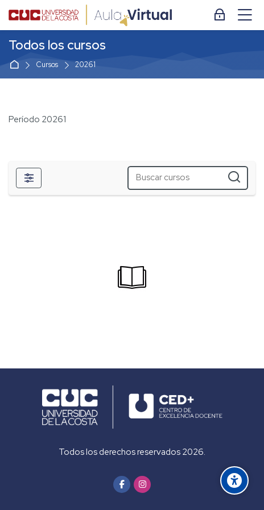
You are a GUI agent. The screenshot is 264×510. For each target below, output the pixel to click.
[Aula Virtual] (90, 15)
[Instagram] (142, 484)
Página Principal (16, 65)
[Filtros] (29, 178)
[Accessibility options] (234, 480)
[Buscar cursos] (234, 178)
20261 (85, 65)
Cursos (47, 65)
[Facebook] (121, 484)
